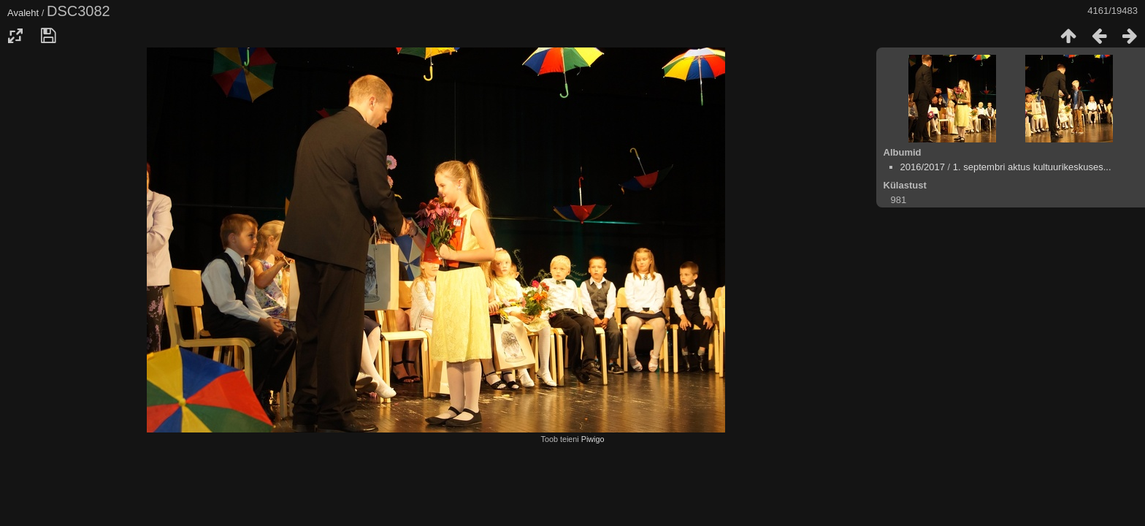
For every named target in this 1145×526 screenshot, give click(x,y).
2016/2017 (922, 166)
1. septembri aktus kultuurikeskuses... (1032, 166)
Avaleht (23, 12)
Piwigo (593, 439)
